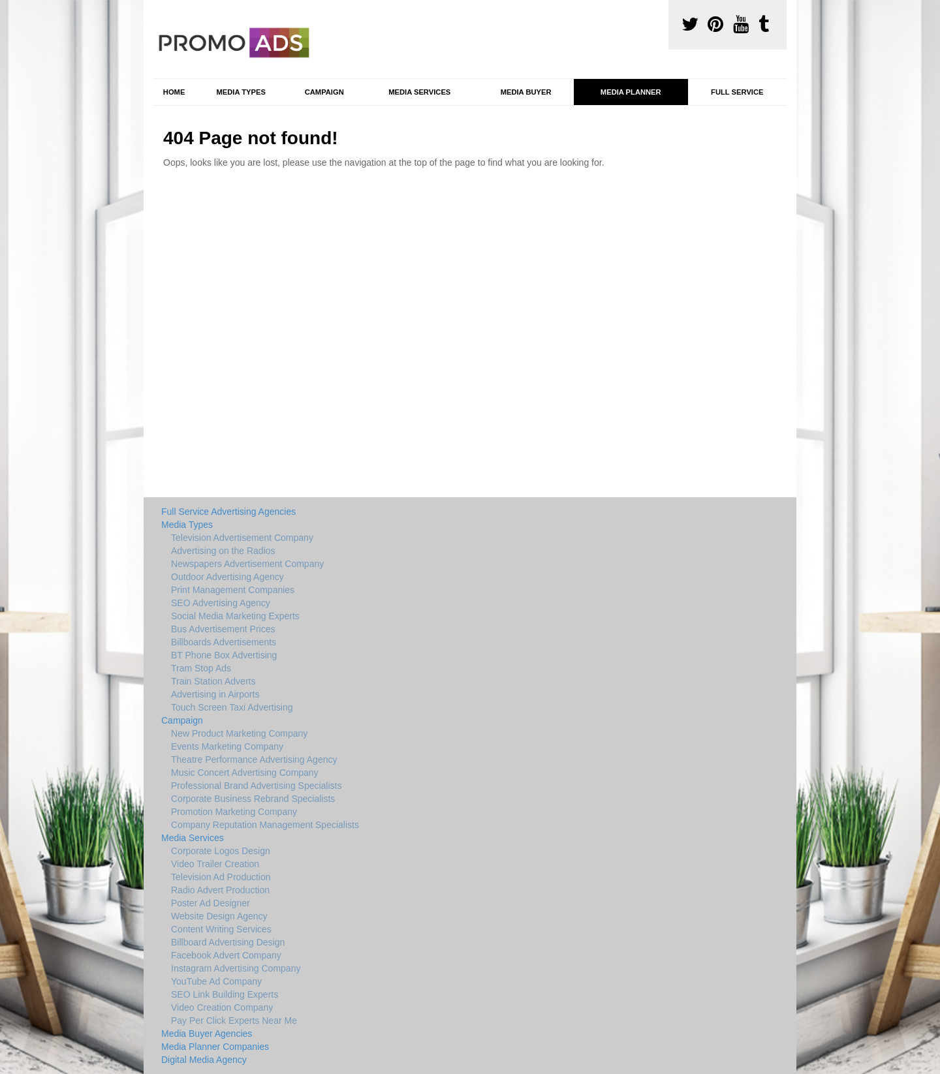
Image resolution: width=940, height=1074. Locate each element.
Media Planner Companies (215, 1046)
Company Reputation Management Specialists (265, 825)
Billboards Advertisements (223, 642)
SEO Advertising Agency (220, 603)
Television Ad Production (221, 877)
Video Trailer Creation (215, 864)
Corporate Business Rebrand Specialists (253, 798)
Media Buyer (526, 92)
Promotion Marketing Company (234, 811)
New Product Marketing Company (239, 733)
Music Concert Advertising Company (245, 772)
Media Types (240, 92)
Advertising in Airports (215, 694)
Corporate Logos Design (220, 851)
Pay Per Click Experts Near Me (234, 1020)
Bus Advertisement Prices (223, 629)
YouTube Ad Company (216, 981)
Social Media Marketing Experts (235, 616)
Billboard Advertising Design (228, 942)
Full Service (737, 92)
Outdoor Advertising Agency (227, 577)
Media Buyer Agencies (206, 1033)
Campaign (324, 92)
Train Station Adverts (213, 681)
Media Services (419, 92)
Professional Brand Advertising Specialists (256, 785)
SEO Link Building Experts (224, 994)
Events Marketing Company (227, 746)
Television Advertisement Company (242, 537)
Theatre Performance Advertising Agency (254, 759)
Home (174, 92)
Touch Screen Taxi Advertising (232, 707)
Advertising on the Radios (223, 550)
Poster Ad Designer (210, 903)
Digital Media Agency (204, 1059)
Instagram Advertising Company (235, 968)
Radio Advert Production (220, 890)
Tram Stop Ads (201, 668)
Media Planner (631, 92)
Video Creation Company (222, 1007)
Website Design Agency (219, 916)
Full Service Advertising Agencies (228, 511)
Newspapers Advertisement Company (247, 564)
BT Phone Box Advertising (224, 655)
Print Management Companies (232, 590)
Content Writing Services (221, 929)
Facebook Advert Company (226, 955)
